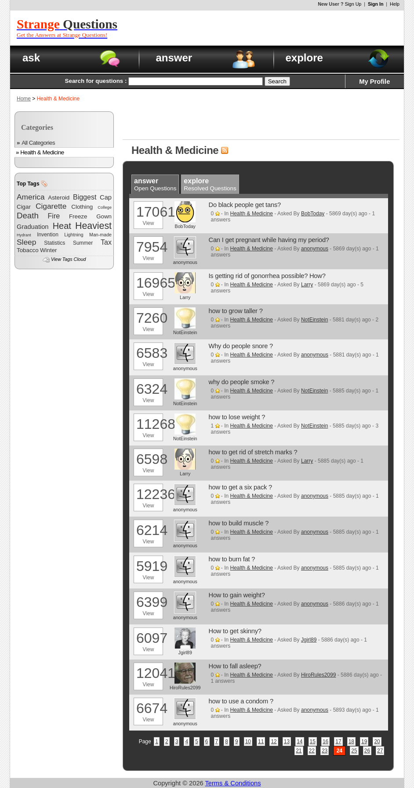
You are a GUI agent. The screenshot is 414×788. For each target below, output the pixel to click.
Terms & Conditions (233, 783)
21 (298, 751)
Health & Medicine (42, 152)
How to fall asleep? (235, 666)
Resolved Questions (210, 185)
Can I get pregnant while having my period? (269, 239)
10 (248, 741)
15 (313, 741)
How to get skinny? (235, 631)
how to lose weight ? (237, 417)
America (31, 197)
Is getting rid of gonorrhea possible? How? (267, 275)
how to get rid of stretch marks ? (253, 452)
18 (351, 741)
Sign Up (353, 4)
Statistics (54, 243)
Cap (106, 197)
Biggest (84, 197)
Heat (62, 226)
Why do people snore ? (241, 345)
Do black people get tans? (245, 204)
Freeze (78, 216)
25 (354, 751)
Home (24, 99)
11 (261, 741)
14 (299, 741)
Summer (83, 243)
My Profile (374, 81)
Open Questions (155, 185)
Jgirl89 (308, 640)
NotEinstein (314, 320)
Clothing (82, 206)
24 (339, 751)
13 (287, 741)
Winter (48, 250)
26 (367, 751)
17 (338, 741)
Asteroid (58, 197)
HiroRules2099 (318, 675)
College (105, 207)
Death (28, 215)
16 (325, 741)
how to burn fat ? (232, 559)
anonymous (314, 249)
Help (394, 4)
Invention (47, 235)
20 (377, 741)
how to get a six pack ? (240, 487)
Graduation (33, 226)
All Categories (38, 142)
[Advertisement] (271, 28)
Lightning (73, 234)
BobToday (312, 213)
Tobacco (28, 250)
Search (277, 81)
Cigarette (51, 206)
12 (273, 741)
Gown (104, 216)
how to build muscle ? (239, 523)
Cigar (24, 206)
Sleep (26, 242)
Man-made (100, 234)
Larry (307, 285)
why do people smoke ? (242, 381)
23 (324, 751)
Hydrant (24, 235)
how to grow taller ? (236, 310)
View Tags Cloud (68, 259)
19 (364, 741)
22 (312, 751)
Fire (54, 216)
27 (380, 751)
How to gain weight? (237, 595)
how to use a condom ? (241, 701)
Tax (106, 242)
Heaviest (93, 226)
